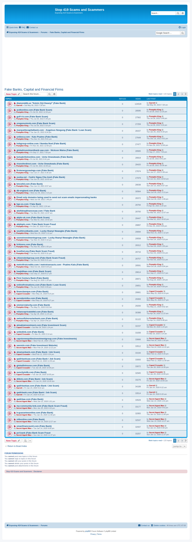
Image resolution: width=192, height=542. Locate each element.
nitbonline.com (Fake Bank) (31, 419)
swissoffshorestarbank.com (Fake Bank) (37, 318)
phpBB (87, 531)
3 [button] (182, 94)
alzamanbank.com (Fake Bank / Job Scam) (38, 352)
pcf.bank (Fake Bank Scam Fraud (33, 433)
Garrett (19, 105)
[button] (185, 94)
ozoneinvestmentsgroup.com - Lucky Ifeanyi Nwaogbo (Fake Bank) (51, 237)
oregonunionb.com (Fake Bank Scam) (36, 123)
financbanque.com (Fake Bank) (32, 291)
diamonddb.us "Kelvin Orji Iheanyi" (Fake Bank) (41, 103)
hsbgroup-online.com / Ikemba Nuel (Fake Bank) (41, 143)
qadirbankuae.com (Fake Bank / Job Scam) (38, 359)
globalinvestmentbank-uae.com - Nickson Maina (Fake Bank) (48, 150)
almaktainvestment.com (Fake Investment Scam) (41, 325)
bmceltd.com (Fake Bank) (30, 184)
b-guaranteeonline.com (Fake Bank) (35, 412)
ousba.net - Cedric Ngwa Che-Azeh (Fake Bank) (41, 177)
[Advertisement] (96, 62)
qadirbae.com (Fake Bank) (30, 399)
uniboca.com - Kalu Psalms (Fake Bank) (37, 137)
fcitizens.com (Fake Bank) (30, 244)
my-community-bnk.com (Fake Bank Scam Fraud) (42, 406)
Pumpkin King (22, 112)
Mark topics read (155, 94)
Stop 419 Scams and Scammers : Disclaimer (24, 471)
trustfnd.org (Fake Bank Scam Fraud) (35, 251)
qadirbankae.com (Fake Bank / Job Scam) (38, 385)
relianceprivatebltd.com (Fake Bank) (35, 311)
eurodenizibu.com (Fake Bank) (32, 298)
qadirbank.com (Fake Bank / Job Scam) (37, 392)
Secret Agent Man (24, 341)
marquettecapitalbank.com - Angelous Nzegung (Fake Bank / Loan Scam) (54, 130)
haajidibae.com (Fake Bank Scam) (34, 271)
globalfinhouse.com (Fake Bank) (33, 365)
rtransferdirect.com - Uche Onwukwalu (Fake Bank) (43, 163)
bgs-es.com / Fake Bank (29, 204)
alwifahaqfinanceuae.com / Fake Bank (36, 211)
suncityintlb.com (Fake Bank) (31, 372)
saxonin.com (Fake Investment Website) (37, 345)
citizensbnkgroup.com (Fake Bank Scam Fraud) (41, 258)
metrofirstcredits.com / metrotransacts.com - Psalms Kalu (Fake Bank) (53, 264)
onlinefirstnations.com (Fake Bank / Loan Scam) (41, 285)
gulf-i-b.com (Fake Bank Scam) (32, 116)
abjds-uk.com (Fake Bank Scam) (33, 217)
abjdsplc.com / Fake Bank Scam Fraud (36, 224)
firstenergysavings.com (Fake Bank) (35, 170)
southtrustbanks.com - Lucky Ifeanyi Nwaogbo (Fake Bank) (47, 231)
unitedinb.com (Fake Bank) (30, 332)
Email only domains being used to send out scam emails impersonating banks (57, 197)
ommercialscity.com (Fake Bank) (33, 305)
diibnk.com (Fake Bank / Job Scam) (35, 379)
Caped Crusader (23, 294)
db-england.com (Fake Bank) (31, 190)
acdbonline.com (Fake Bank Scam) (34, 110)
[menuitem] (22, 27)
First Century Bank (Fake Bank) (33, 278)
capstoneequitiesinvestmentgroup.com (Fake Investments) (47, 338)
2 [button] (178, 94)
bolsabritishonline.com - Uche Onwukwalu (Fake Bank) (45, 157)
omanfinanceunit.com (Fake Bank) (34, 426)
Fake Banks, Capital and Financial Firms (34, 89)
